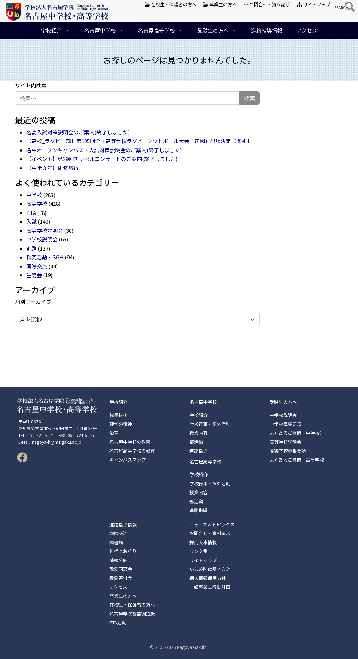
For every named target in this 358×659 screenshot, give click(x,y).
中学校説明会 (42, 239)
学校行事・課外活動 (209, 424)
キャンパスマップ (127, 459)
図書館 (116, 542)
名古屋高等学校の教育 (132, 450)
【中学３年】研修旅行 (52, 167)
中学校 (34, 194)
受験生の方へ (217, 30)
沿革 (114, 432)
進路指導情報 (266, 30)
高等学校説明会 (44, 230)
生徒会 (34, 275)
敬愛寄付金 (120, 578)
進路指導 (198, 450)
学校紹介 (55, 30)
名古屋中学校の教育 (129, 442)
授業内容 (198, 432)
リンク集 (198, 551)
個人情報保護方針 (207, 578)
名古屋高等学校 (160, 30)
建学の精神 (120, 424)
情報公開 (118, 560)
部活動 (196, 442)
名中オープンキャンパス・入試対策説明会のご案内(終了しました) (104, 150)
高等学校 (36, 203)
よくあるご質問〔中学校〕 (297, 432)
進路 (31, 248)
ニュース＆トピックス (212, 524)
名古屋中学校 (104, 30)
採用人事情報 (203, 542)
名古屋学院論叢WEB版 (132, 613)
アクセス (306, 30)
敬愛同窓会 (120, 569)
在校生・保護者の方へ (170, 4)
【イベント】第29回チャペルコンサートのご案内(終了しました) (101, 158)
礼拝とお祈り (123, 551)
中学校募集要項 (285, 424)
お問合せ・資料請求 (267, 4)
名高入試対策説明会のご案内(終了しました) (78, 132)
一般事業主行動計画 (209, 586)
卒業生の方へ (220, 4)
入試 (31, 221)
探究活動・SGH (45, 257)
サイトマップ (313, 4)
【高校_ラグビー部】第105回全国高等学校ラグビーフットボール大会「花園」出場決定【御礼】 (139, 141)
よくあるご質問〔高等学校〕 (299, 459)
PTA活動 (117, 622)
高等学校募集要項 (288, 450)
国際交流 (36, 266)
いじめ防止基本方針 (209, 569)
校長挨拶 (118, 415)
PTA (31, 212)
